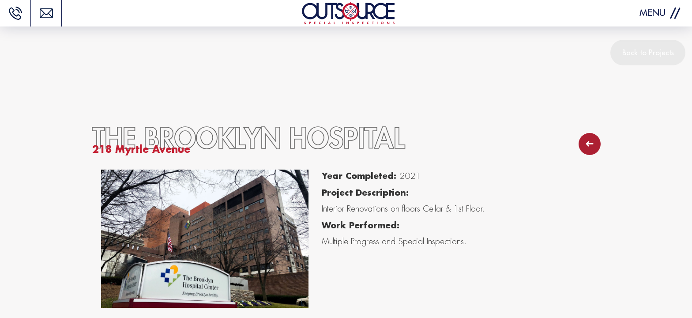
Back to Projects (648, 52)
